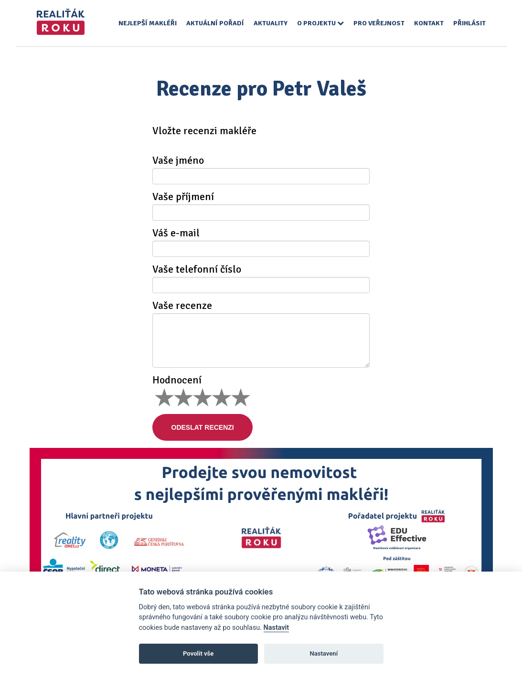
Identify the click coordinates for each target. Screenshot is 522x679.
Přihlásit (469, 23)
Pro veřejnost (379, 23)
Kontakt (429, 23)
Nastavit (276, 628)
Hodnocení (177, 380)
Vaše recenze (182, 305)
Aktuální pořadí (215, 23)
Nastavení (323, 653)
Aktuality (271, 23)
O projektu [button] (320, 23)
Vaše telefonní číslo (196, 269)
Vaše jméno (178, 160)
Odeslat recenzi (202, 427)
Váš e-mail (176, 233)
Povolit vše (198, 653)
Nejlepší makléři (147, 23)
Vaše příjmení (183, 196)
